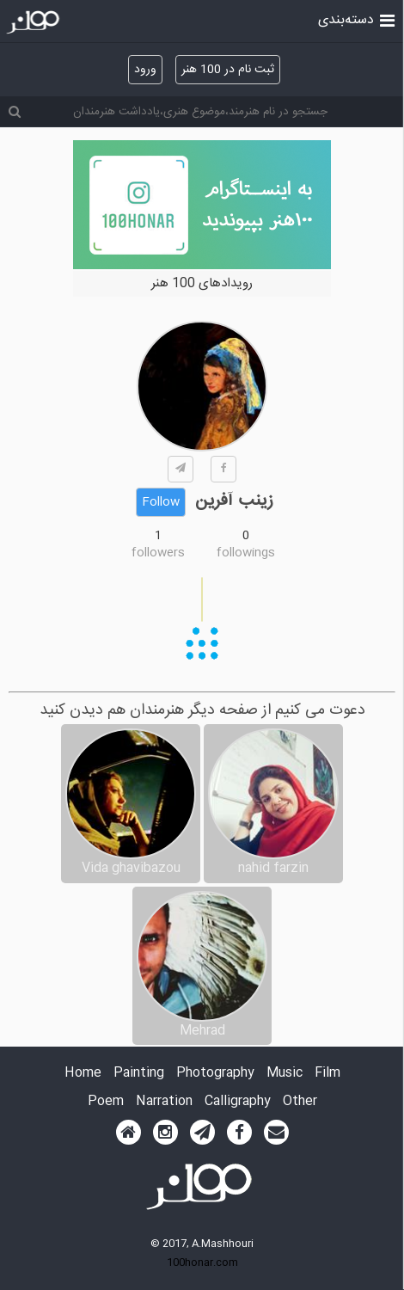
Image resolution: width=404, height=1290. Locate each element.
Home (82, 1074)
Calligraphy (238, 1102)
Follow (161, 502)
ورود (145, 69)
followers (158, 553)
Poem (106, 1102)
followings (246, 553)
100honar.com (202, 1262)
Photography (215, 1074)
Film (327, 1074)
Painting (138, 1074)
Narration (164, 1102)
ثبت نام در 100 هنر (227, 69)
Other (300, 1102)
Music (284, 1074)
